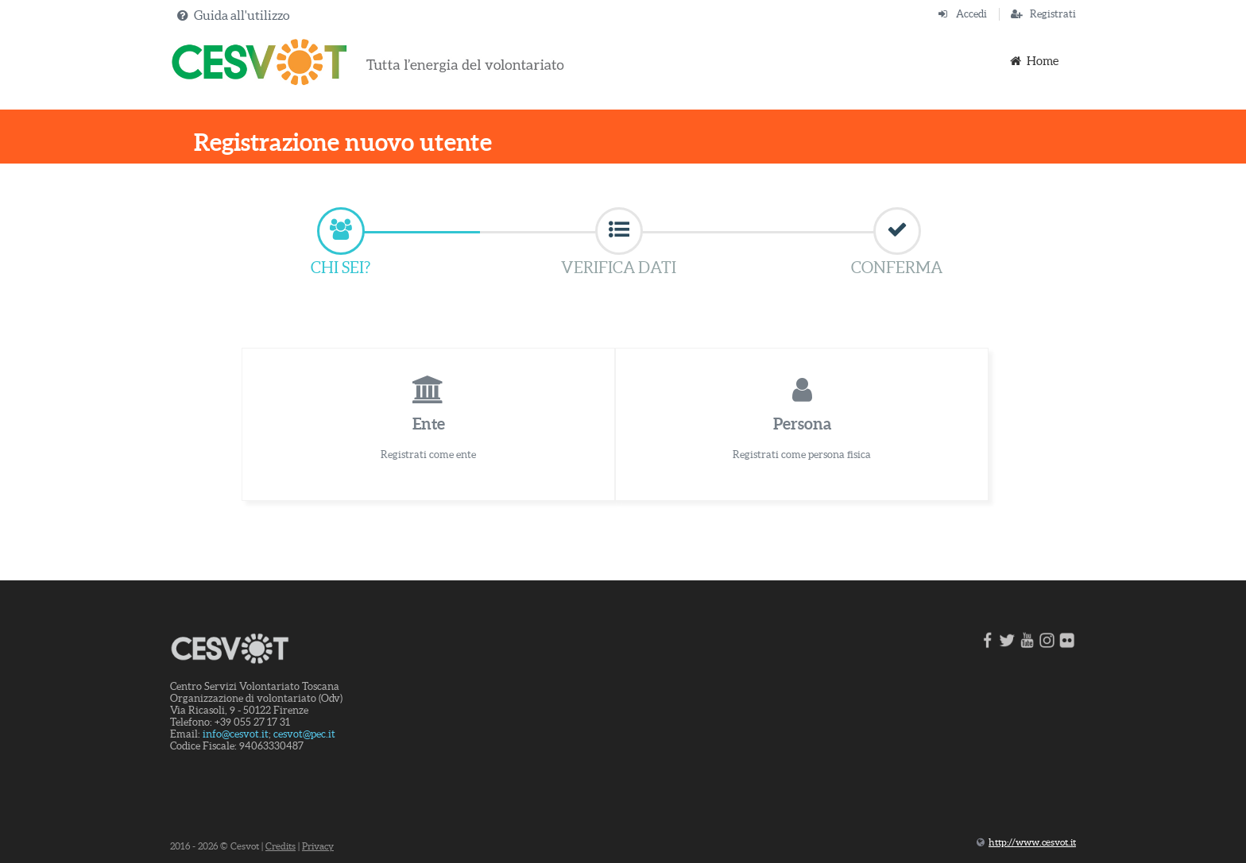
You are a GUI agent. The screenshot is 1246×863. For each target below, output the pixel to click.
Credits (280, 846)
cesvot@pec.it (304, 734)
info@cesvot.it (236, 734)
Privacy (318, 846)
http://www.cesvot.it (1032, 842)
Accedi (971, 14)
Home (1033, 60)
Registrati (1053, 14)
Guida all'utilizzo (241, 15)
